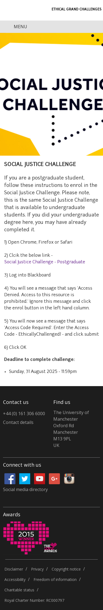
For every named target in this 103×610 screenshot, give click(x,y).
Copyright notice (66, 569)
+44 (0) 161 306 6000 (24, 414)
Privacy (37, 569)
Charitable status (19, 589)
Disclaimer (13, 569)
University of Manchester (16, 10)
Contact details (18, 422)
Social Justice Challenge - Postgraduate (44, 262)
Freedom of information (55, 579)
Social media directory (25, 489)
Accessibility (15, 579)
